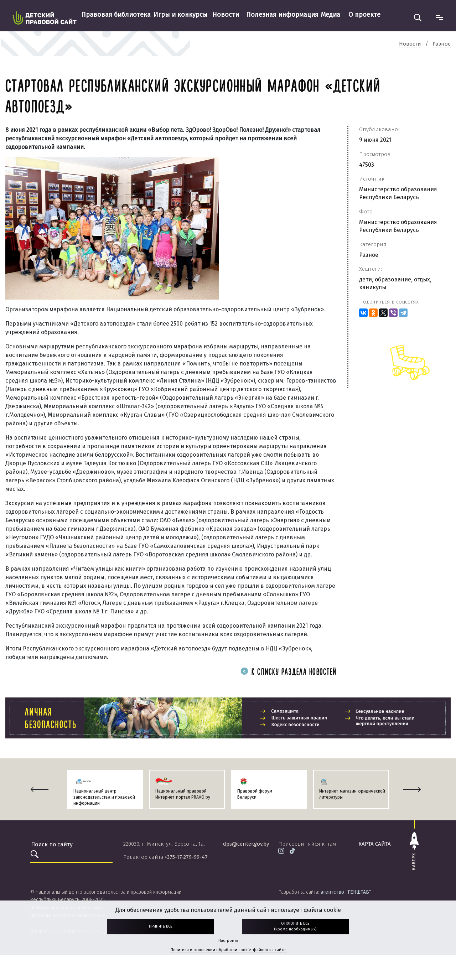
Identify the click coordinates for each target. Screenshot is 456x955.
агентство (346, 892)
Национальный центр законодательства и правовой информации (104, 797)
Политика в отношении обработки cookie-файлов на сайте (228, 950)
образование (393, 279)
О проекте (364, 15)
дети (365, 279)
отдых (422, 279)
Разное (368, 254)
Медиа (330, 15)
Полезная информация (282, 15)
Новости (225, 15)
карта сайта (374, 844)
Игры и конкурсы (181, 15)
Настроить (228, 940)
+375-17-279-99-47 (186, 857)
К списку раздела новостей (288, 672)
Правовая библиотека (116, 15)
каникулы (372, 287)
